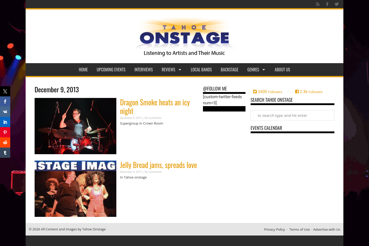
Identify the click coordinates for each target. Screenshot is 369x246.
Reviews (172, 69)
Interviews (144, 69)
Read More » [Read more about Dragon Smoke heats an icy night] (129, 133)
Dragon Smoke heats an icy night (155, 106)
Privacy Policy (274, 229)
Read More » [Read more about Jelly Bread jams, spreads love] (129, 187)
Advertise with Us (326, 229)
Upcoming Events (111, 69)
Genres (256, 69)
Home (83, 69)
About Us (282, 69)
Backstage (230, 69)
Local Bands (201, 69)
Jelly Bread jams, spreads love (158, 165)
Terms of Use (299, 229)
